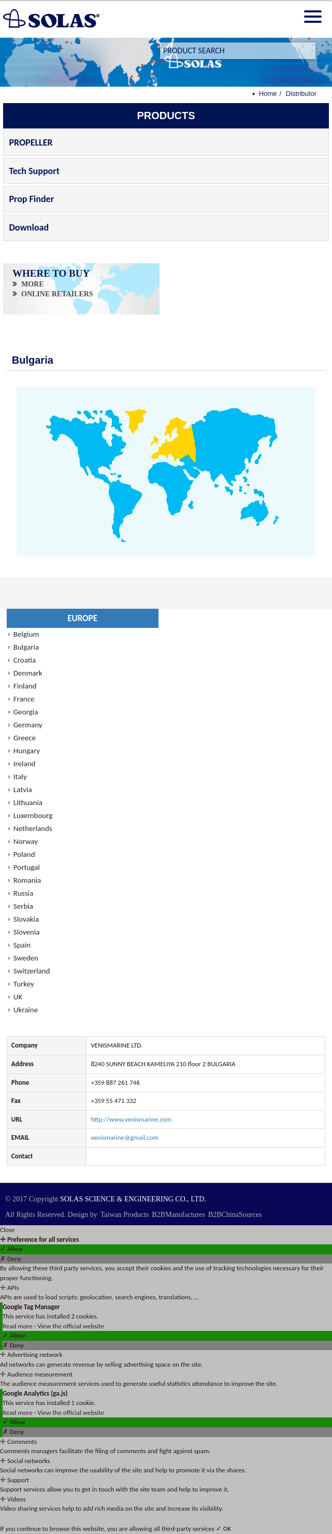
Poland (24, 854)
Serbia (23, 906)
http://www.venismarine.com (131, 1119)
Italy (20, 776)
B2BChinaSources (235, 1214)
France (24, 699)
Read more (18, 1326)
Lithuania (27, 802)
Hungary (26, 750)
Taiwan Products (124, 1214)
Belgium (26, 634)
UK (17, 996)
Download (29, 227)
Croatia (24, 660)
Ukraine (25, 1009)
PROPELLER (30, 142)
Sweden (25, 958)
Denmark (27, 673)
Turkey (23, 983)
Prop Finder (31, 199)
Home (268, 93)
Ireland (24, 763)
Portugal (26, 867)
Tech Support (34, 171)
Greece (24, 737)
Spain (22, 945)
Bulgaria (26, 647)
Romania (27, 880)
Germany (27, 724)
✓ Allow (11, 1249)
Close (7, 1230)
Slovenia (26, 932)
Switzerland (31, 971)
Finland (25, 686)
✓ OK (223, 1528)
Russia (23, 893)
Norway (25, 841)
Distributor (301, 93)
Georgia (25, 711)
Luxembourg (33, 815)
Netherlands (32, 828)
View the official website (70, 1326)
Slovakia (26, 919)
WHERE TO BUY (51, 273)
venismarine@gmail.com (124, 1137)
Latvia (22, 789)
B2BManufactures (178, 1214)
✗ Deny (10, 1259)
